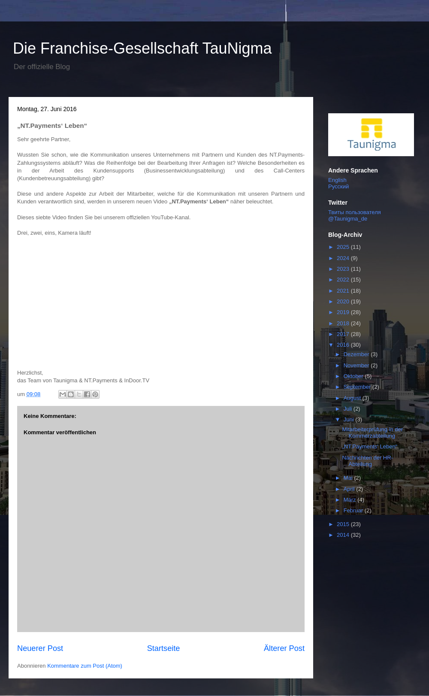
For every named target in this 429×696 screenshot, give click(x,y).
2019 (344, 312)
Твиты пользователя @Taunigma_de (354, 215)
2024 (344, 258)
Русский (338, 186)
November (357, 365)
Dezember (357, 354)
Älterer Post (284, 648)
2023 (344, 269)
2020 (344, 301)
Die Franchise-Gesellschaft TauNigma (142, 48)
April (350, 489)
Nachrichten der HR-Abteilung (367, 461)
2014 (344, 535)
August (353, 398)
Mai (349, 478)
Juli (348, 408)
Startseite (163, 648)
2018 (344, 323)
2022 (344, 279)
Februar (354, 510)
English (337, 180)
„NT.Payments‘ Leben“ (369, 446)
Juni (349, 419)
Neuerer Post (40, 648)
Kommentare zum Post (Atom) (84, 666)
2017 (344, 334)
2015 (344, 524)
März (351, 499)
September (358, 387)
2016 (344, 345)
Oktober (354, 376)
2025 (344, 247)
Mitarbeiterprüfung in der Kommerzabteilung (372, 432)
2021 (344, 290)
